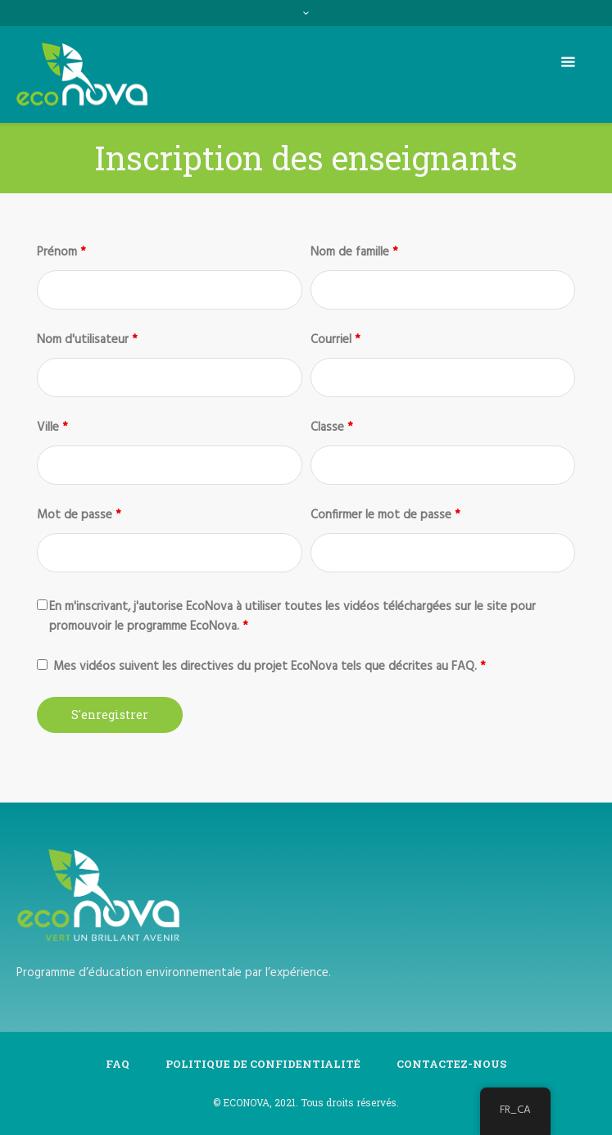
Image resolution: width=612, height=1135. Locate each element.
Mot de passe (79, 515)
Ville (52, 427)
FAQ (117, 1063)
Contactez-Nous (451, 1063)
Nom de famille (354, 252)
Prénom (61, 252)
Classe (332, 427)
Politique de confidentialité (262, 1063)
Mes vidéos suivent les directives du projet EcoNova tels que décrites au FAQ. (269, 666)
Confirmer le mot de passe (385, 515)
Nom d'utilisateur (87, 340)
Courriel (335, 340)
